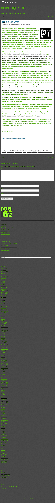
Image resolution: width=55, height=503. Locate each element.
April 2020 (3, 338)
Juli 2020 (3, 333)
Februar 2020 (4, 341)
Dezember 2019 (4, 344)
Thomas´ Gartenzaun (5, 234)
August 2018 (3, 369)
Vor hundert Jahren (5, 248)
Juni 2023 (3, 281)
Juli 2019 (3, 352)
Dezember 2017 (4, 382)
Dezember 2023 (4, 271)
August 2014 (3, 445)
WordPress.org (4, 477)
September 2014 (4, 443)
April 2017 (3, 394)
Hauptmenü (11, 2)
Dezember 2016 (4, 401)
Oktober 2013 (4, 461)
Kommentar (3, 168)
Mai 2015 (3, 431)
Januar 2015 (3, 437)
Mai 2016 (3, 412)
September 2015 (4, 424)
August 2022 (3, 297)
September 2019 (4, 349)
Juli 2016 (3, 409)
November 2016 (4, 402)
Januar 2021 (3, 323)
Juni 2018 (3, 372)
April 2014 (3, 451)
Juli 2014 (3, 446)
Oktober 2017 (4, 385)
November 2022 (4, 292)
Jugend (45, 150)
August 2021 (3, 312)
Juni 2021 (3, 315)
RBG (2, 16)
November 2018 (4, 364)
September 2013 (4, 462)
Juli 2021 (3, 314)
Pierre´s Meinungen (5, 229)
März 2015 (3, 434)
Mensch (4, 152)
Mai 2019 (3, 355)
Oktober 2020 (4, 328)
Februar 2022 (4, 306)
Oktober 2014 (4, 442)
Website (3, 193)
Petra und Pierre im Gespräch (7, 227)
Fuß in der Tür (50, 16)
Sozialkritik (34, 152)
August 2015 (3, 426)
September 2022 (4, 295)
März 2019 (3, 358)
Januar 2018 (3, 380)
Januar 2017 (3, 399)
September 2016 (4, 405)
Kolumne (49, 150)
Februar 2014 (4, 454)
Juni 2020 (3, 334)
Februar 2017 (4, 398)
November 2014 (4, 440)
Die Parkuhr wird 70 (5, 250)
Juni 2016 (3, 410)
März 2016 (3, 415)
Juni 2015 (3, 429)
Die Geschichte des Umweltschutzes (9, 246)
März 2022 (3, 304)
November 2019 (4, 345)
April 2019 (3, 357)
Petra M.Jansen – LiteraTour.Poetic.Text (9, 486)
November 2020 (4, 327)
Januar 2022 (3, 308)
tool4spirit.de (3, 488)
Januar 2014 (3, 456)
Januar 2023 (3, 289)
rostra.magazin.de (13, 8)
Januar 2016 (3, 418)
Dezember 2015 (4, 420)
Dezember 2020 (4, 325)
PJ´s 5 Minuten (13, 150)
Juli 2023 (3, 279)
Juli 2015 (3, 428)
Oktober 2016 (4, 404)
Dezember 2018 (4, 363)
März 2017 (3, 396)
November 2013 (4, 459)
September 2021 (4, 311)
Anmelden (3, 472)
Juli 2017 (3, 390)
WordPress (26, 498)
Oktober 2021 (4, 309)
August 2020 (3, 331)
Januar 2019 (3, 361)
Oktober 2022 (4, 293)
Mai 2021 (3, 317)
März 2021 (3, 320)
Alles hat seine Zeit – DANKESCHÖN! (9, 243)
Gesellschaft (34, 150)
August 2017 (3, 388)
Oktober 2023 (4, 274)
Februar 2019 (4, 360)
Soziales (29, 152)
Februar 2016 (4, 416)
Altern (25, 150)
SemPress (34, 498)
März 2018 (3, 377)
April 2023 (3, 284)
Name (2, 184)
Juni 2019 (3, 353)
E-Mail (2, 188)
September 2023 (4, 276)
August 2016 (3, 407)
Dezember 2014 (4, 439)
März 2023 (3, 285)
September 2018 (4, 368)
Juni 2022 (3, 300)
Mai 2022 (3, 301)
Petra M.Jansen (10, 152)
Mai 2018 (3, 374)
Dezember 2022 (4, 290)
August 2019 (3, 350)
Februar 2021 (4, 322)
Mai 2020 (3, 336)
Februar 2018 (4, 379)
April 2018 (3, 375)
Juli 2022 (3, 298)
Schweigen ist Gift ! (5, 232)
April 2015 (3, 432)
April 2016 (3, 413)
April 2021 (3, 319)
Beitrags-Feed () (5, 474)
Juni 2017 (3, 391)
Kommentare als (5, 475)
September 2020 (4, 330)
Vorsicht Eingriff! (4, 245)
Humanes (40, 150)
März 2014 (3, 453)
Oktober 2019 (4, 347)
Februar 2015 (4, 435)
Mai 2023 (3, 282)
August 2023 (3, 278)
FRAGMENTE (10, 22)
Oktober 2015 (4, 423)
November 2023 (4, 273)
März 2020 (3, 339)
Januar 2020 (3, 342)
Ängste (29, 150)
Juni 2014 (3, 448)
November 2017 (4, 383)
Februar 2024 (4, 268)
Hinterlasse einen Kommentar (45, 152)
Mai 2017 (3, 393)
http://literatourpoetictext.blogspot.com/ (13, 138)
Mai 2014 (3, 450)
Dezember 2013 (4, 458)
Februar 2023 (4, 287)
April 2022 (3, 303)
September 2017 (4, 386)
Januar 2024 (3, 270)
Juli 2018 (3, 371)
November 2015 (4, 421)
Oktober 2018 (4, 366)
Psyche (24, 152)
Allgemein (3, 226)
